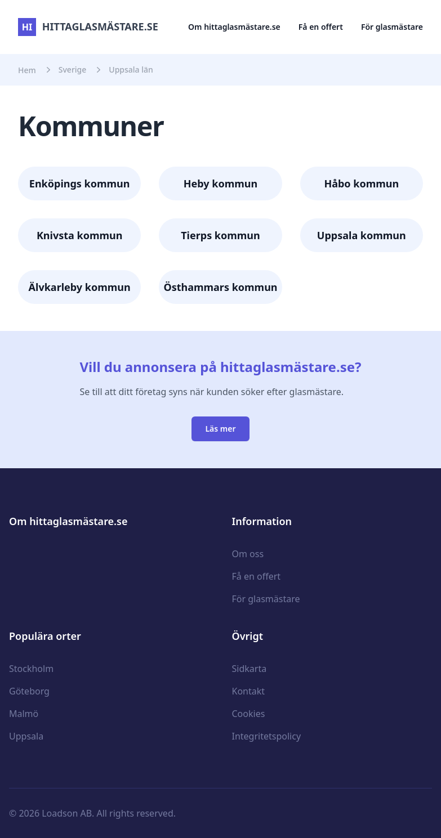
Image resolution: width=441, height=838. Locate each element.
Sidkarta (249, 668)
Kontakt (248, 691)
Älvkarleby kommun (80, 287)
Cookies (248, 713)
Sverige (73, 69)
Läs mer (220, 428)
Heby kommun (220, 183)
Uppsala (26, 736)
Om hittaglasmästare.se (234, 26)
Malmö (23, 713)
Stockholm (31, 668)
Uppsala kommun (361, 235)
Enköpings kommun (79, 183)
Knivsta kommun (80, 235)
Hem (27, 70)
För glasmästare (392, 26)
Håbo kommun (361, 183)
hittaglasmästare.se (88, 26)
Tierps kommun (220, 235)
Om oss (248, 554)
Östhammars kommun (220, 287)
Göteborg (29, 691)
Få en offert (321, 26)
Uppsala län (131, 69)
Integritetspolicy (266, 736)
